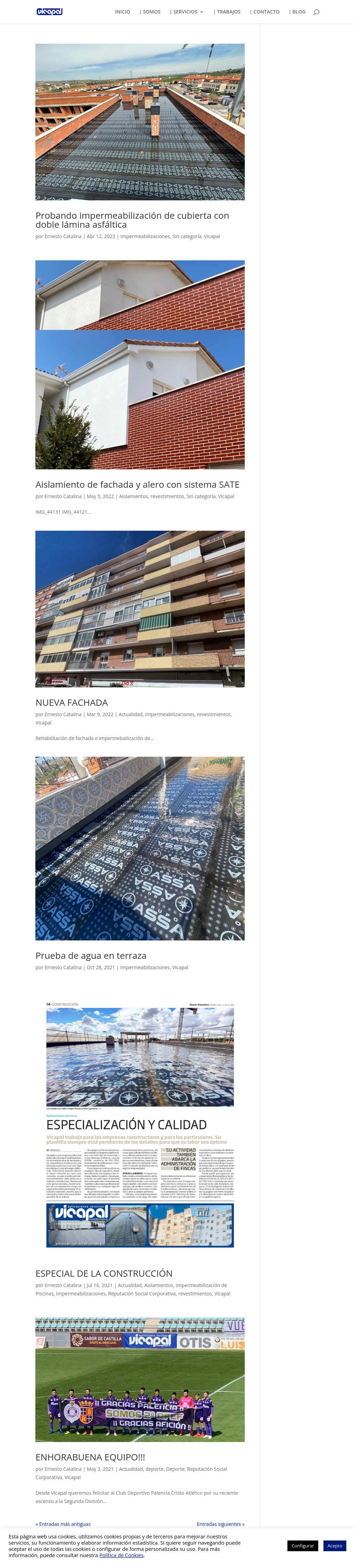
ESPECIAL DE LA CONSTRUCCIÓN (104, 1273)
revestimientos (167, 496)
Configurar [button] (303, 1546)
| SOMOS (150, 12)
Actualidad (130, 714)
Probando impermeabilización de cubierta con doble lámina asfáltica (132, 220)
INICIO (122, 12)
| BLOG (296, 12)
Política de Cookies (121, 1555)
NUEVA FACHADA (71, 702)
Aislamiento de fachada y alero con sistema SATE (137, 484)
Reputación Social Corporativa (142, 1293)
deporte (155, 1469)
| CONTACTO (264, 12)
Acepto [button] (335, 1546)
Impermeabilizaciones (145, 236)
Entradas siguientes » (221, 1524)
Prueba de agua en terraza (90, 955)
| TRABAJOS (227, 12)
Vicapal (212, 236)
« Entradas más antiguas (62, 1524)
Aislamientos (133, 496)
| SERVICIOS (184, 12)
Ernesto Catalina (63, 236)
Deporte (175, 1469)
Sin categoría (186, 236)
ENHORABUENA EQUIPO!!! (90, 1457)
